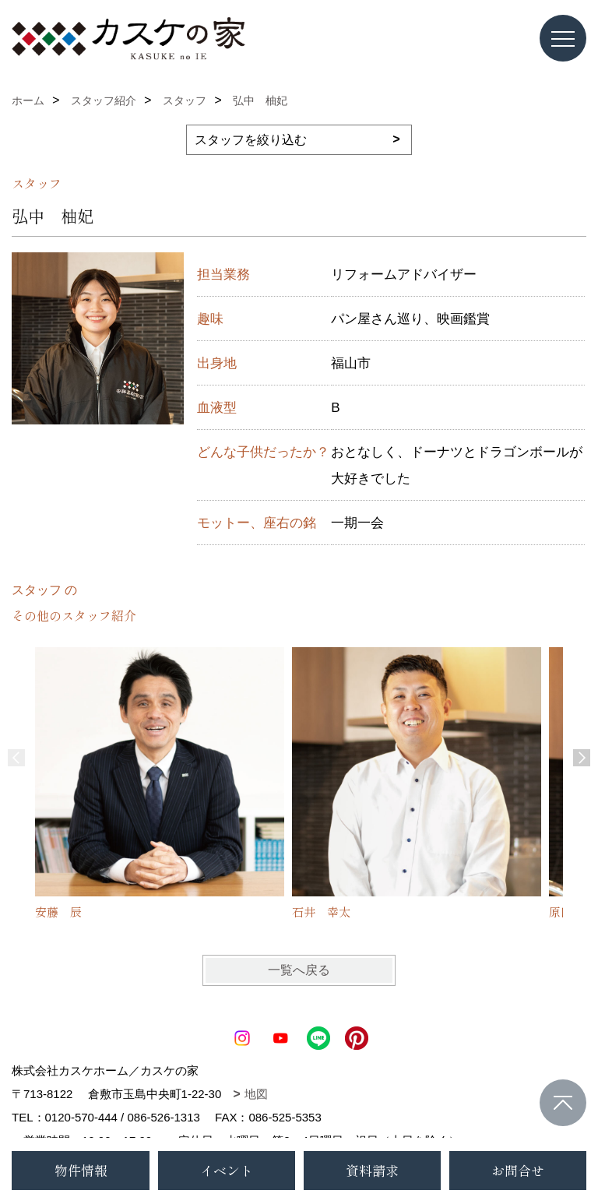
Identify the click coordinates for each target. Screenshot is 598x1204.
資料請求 (372, 1170)
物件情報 (81, 1170)
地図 (256, 1093)
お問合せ (517, 1170)
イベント (226, 1170)
